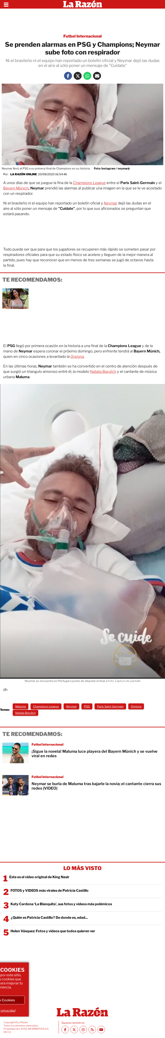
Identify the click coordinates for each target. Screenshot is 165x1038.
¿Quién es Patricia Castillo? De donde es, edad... (49, 918)
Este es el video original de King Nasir (39, 877)
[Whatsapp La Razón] (87, 76)
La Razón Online (23, 174)
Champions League (89, 183)
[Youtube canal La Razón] (101, 1029)
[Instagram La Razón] (83, 1029)
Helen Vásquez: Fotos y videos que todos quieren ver (53, 931)
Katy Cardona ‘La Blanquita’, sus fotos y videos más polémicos (61, 904)
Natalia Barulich (103, 371)
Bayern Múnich (16, 188)
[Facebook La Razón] (68, 76)
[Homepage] (82, 4)
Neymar (110, 203)
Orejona (77, 356)
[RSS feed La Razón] (92, 1029)
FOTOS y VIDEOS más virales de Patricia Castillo (50, 890)
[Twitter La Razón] (78, 76)
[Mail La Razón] (97, 76)
